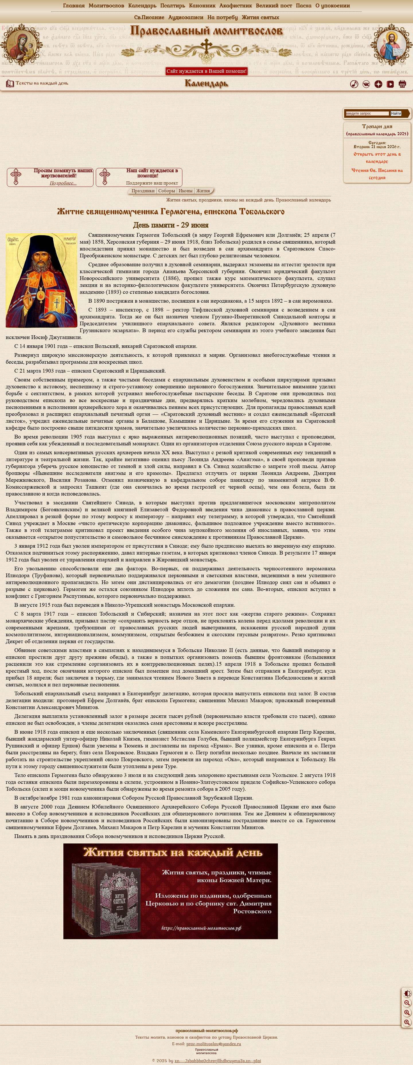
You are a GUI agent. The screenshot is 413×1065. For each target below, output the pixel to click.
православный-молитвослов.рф (207, 1030)
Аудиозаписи (185, 17)
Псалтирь (172, 5)
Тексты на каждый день (36, 83)
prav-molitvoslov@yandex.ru (213, 1043)
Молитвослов (106, 5)
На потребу (222, 17)
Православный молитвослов (206, 31)
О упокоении (332, 5)
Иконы (185, 190)
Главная (74, 5)
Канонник (202, 5)
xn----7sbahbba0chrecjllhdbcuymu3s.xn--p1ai (218, 1060)
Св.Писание (149, 17)
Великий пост (274, 5)
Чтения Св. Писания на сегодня (377, 174)
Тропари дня (377, 130)
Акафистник (235, 5)
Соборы (166, 190)
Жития (203, 190)
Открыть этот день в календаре (377, 158)
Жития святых (260, 17)
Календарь (142, 5)
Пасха (303, 5)
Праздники (143, 190)
